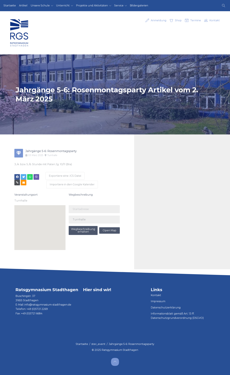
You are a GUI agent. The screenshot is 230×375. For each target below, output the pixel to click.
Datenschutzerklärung (166, 305)
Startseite (82, 342)
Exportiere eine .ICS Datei (65, 175)
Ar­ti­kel (23, 5)
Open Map (109, 228)
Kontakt (212, 20)
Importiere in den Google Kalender (72, 182)
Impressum (158, 299)
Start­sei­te (10, 5)
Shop (176, 20)
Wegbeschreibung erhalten (83, 228)
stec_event (98, 342)
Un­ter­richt (63, 5)
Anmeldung (156, 20)
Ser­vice (118, 5)
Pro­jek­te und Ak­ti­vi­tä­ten (92, 5)
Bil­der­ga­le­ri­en (139, 5)
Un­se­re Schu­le (40, 5)
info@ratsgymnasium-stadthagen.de (47, 302)
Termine (193, 20)
